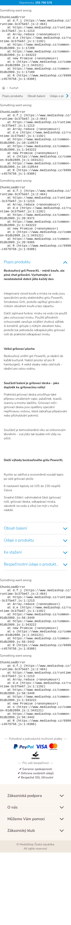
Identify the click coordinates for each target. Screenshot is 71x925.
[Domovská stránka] (3, 102)
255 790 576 (43, 3)
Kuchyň (14, 102)
